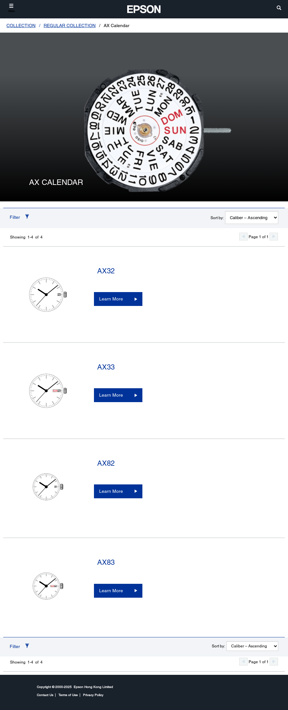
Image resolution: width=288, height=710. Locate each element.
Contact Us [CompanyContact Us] (45, 695)
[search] (279, 8)
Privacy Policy (93, 695)
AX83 (106, 562)
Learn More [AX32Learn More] (111, 298)
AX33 (106, 367)
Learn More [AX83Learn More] (111, 590)
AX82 (106, 463)
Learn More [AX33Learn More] (111, 395)
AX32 (106, 271)
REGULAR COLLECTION (70, 25)
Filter (15, 217)
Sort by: (217, 218)
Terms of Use (68, 695)
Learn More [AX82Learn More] (111, 491)
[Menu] (11, 8)
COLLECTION (21, 25)
